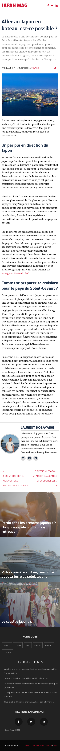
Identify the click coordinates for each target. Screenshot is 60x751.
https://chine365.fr (12, 730)
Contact (26, 745)
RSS (55, 745)
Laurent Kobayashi (37, 427)
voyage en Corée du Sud (15, 273)
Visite (27, 645)
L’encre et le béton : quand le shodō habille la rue (26, 678)
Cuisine (38, 645)
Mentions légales (42, 745)
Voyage (35, 68)
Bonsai (18, 645)
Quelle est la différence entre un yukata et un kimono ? (29, 702)
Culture (48, 645)
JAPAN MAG (14, 5)
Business (7, 652)
